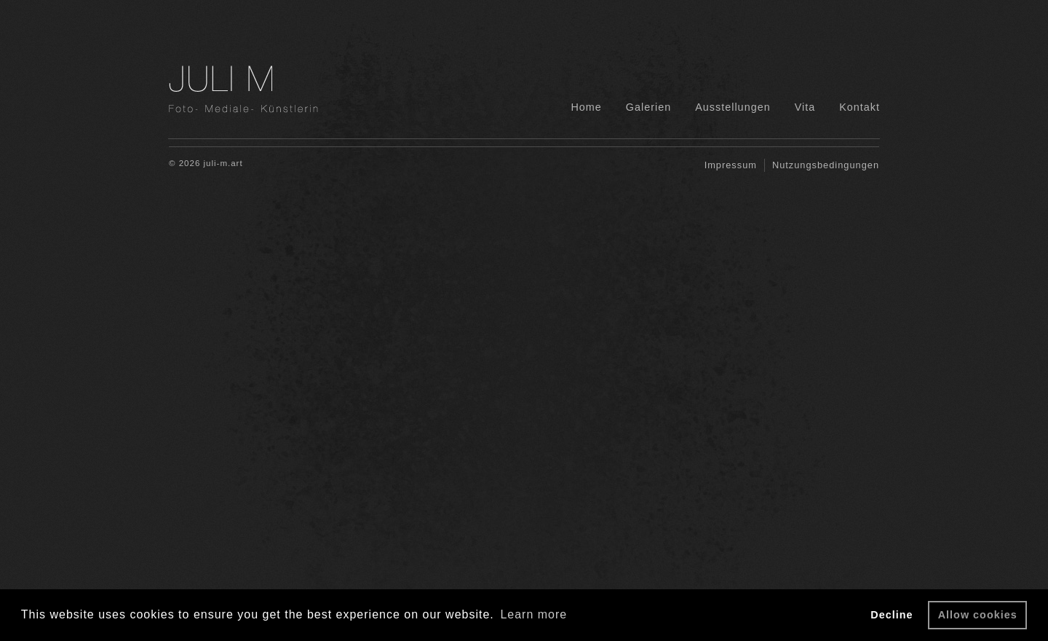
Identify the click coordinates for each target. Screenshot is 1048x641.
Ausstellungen (732, 107)
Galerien (648, 107)
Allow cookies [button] (977, 615)
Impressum (730, 165)
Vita (805, 107)
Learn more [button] (533, 614)
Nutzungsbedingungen (825, 165)
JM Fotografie (273, 89)
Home (586, 107)
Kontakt (859, 107)
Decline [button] (891, 615)
